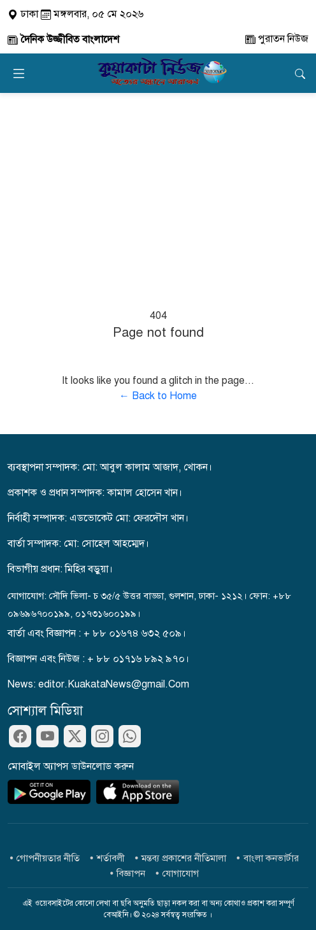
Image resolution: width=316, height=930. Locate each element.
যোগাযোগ (180, 873)
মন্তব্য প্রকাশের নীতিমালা (183, 858)
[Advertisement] (158, 188)
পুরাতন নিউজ (276, 38)
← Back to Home (158, 396)
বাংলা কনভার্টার (271, 858)
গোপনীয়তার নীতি (48, 858)
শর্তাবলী (111, 858)
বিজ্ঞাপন (131, 873)
